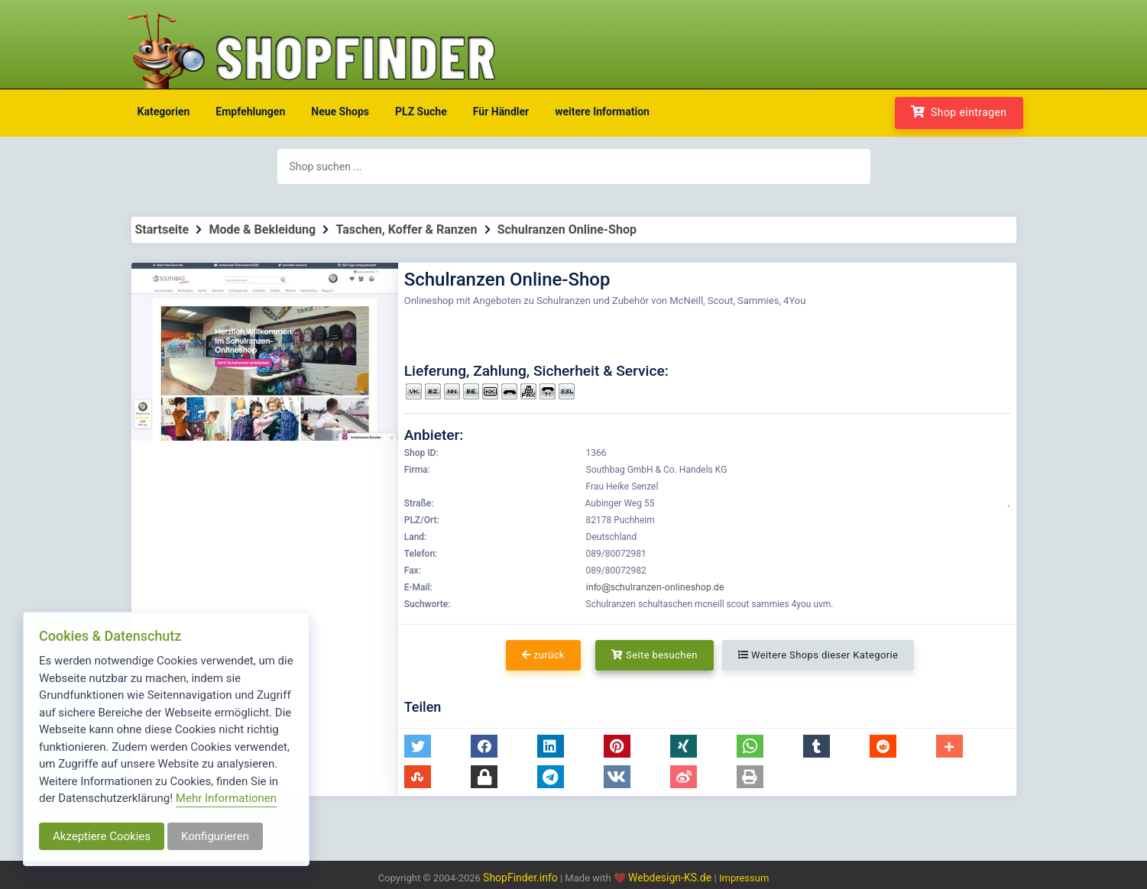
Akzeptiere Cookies (102, 836)
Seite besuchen (654, 655)
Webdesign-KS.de (671, 877)
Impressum (744, 878)
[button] (417, 746)
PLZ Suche (421, 111)
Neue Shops (340, 111)
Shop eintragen (959, 111)
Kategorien (164, 111)
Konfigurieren (215, 836)
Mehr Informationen (226, 798)
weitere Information (602, 111)
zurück (543, 655)
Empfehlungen (250, 111)
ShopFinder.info (520, 877)
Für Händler (501, 111)
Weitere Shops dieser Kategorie (818, 655)
